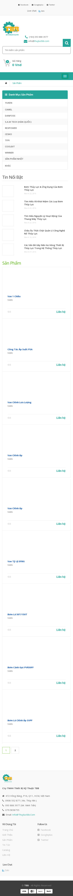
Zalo (42, 11)
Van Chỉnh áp (15, 455)
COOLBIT (10, 146)
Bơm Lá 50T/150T (17, 614)
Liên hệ (60, 312)
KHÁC (8, 165)
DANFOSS (10, 115)
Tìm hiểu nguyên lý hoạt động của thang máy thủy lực (43, 217)
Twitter (51, 5)
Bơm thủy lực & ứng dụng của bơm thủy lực (43, 188)
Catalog (6, 849)
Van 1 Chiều (14, 296)
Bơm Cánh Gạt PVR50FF (21, 667)
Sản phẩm (17, 83)
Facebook (23, 5)
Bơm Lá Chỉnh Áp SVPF (20, 720)
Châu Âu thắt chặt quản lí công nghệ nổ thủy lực (44, 232)
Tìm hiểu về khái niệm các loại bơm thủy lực (43, 203)
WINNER (9, 152)
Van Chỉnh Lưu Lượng (19, 402)
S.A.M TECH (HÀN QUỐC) (18, 121)
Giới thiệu (7, 834)
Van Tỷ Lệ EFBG (16, 561)
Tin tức (6, 844)
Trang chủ (7, 829)
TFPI (7, 140)
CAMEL (8, 109)
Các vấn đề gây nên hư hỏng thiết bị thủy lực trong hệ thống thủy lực (44, 247)
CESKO (8, 134)
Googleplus (37, 5)
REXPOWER (11, 127)
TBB (26, 885)
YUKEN (8, 102)
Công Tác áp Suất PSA (20, 349)
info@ (23, 814)
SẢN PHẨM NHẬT (14, 158)
